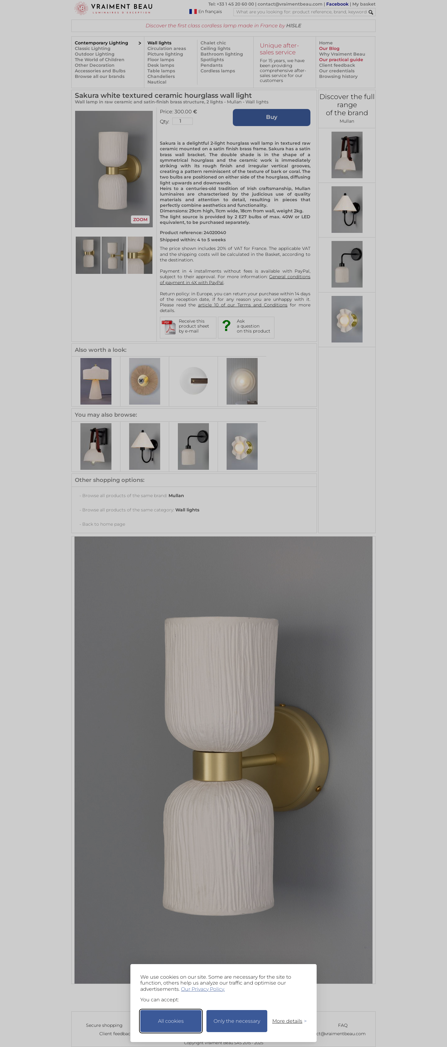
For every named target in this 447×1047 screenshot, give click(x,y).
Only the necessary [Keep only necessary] (237, 1021)
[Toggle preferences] (286, 1021)
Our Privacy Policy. (203, 989)
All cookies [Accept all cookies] (171, 1021)
